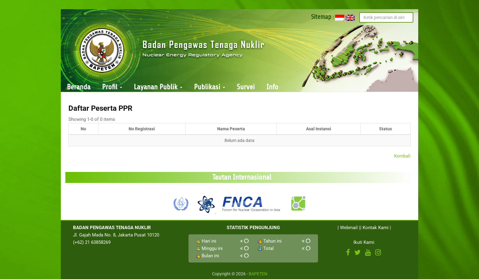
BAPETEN (258, 273)
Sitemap (321, 16)
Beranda (78, 87)
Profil (112, 87)
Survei (246, 87)
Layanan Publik (158, 87)
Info (272, 87)
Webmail (349, 227)
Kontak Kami (376, 227)
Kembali (402, 156)
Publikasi (209, 87)
